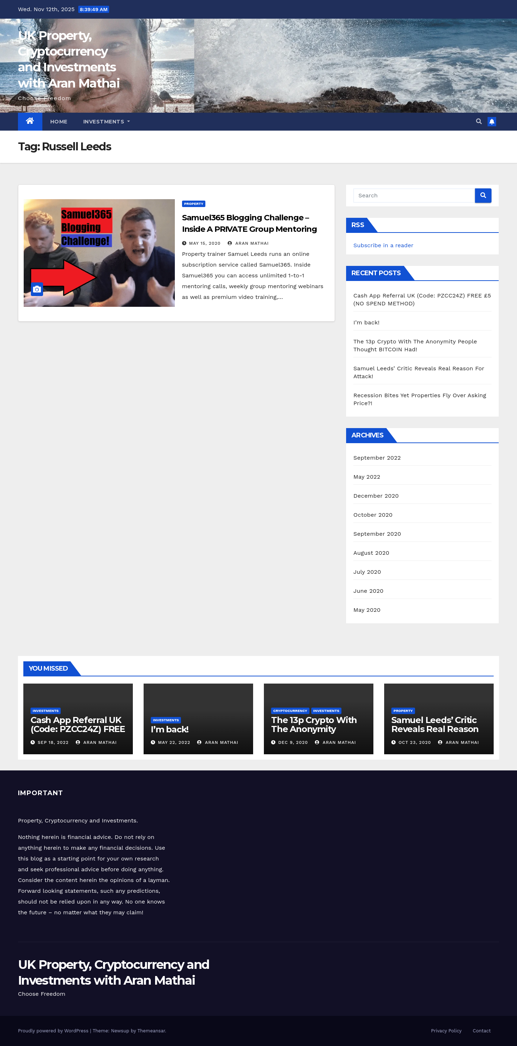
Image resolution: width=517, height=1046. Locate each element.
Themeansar (151, 1030)
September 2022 (377, 457)
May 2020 (367, 609)
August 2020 (371, 552)
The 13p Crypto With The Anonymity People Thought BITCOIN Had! (314, 733)
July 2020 (367, 571)
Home (58, 121)
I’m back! (366, 322)
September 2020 (377, 533)
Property (194, 204)
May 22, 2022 (174, 742)
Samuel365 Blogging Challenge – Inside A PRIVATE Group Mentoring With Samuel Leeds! (249, 229)
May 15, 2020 (205, 243)
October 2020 (372, 514)
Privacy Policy (446, 1030)
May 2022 (366, 476)
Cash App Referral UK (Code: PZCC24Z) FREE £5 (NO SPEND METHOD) (78, 733)
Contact (482, 1030)
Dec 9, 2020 (293, 742)
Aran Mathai (248, 243)
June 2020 (368, 590)
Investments (106, 121)
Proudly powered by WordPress (54, 1030)
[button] (479, 121)
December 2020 (376, 495)
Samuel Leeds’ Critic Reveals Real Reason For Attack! (435, 729)
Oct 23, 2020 (415, 742)
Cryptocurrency (290, 711)
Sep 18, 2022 (53, 742)
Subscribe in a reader (383, 245)
